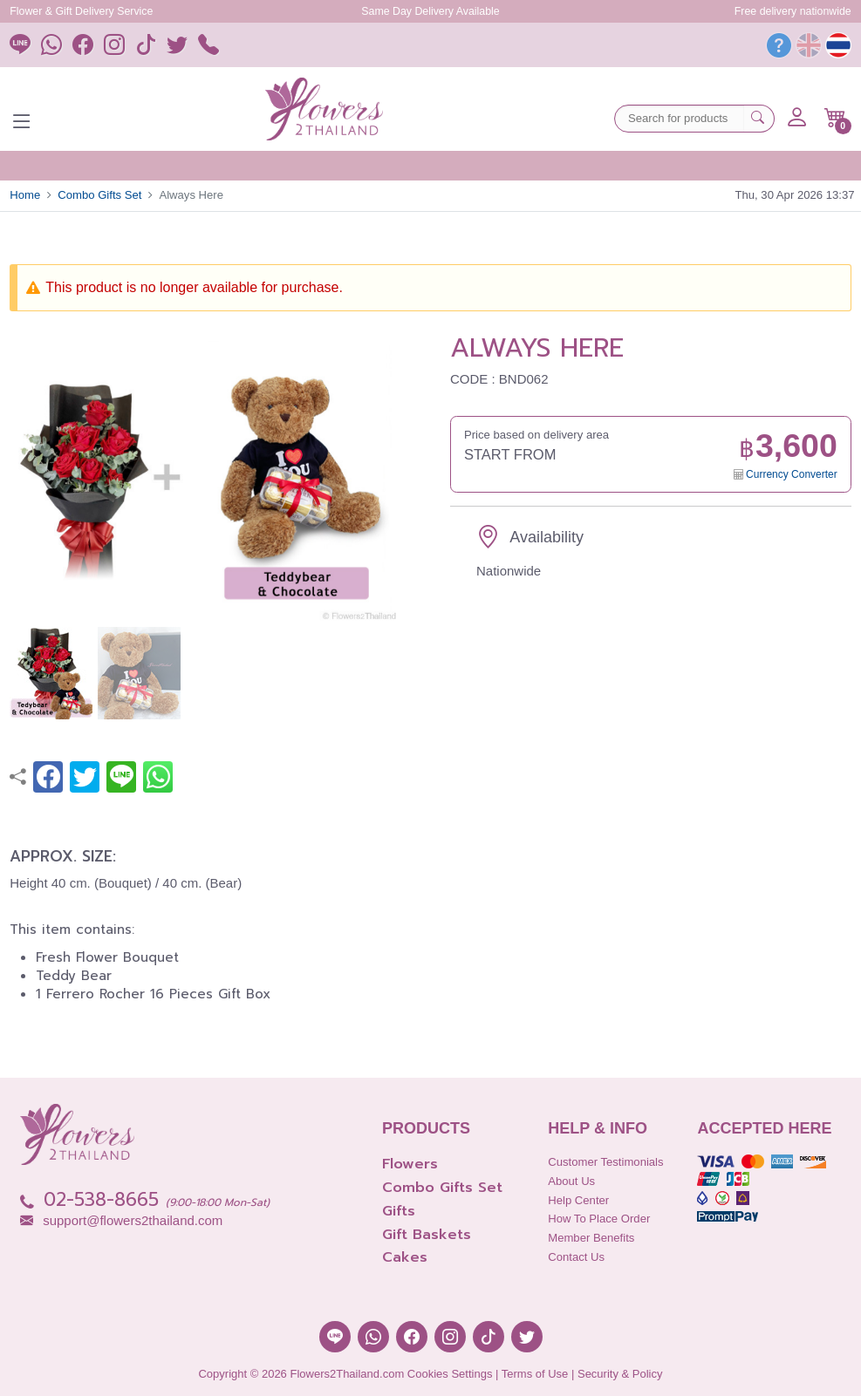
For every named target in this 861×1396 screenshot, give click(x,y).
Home (25, 194)
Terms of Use (535, 1373)
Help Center (578, 1200)
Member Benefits (591, 1237)
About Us (571, 1181)
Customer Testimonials (605, 1161)
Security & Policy (620, 1373)
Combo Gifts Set (99, 194)
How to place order (599, 1218)
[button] (835, 118)
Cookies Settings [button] (450, 1373)
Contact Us (576, 1256)
